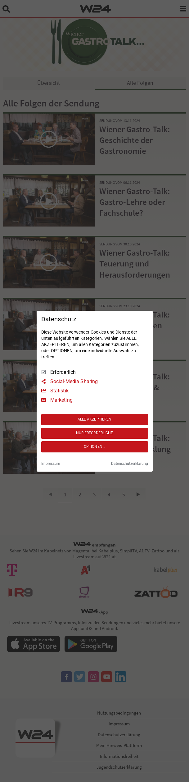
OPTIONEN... (94, 446)
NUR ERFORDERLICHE (94, 433)
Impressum (50, 463)
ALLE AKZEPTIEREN (95, 419)
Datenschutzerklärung (129, 463)
